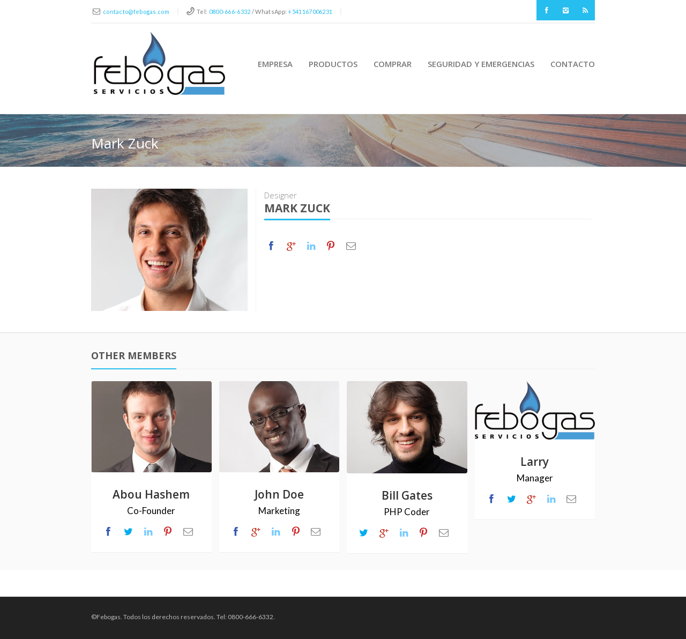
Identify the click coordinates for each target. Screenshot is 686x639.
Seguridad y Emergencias (481, 63)
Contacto (572, 63)
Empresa (275, 63)
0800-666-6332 (230, 11)
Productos (333, 63)
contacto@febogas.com (136, 11)
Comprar (393, 63)
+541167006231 (310, 11)
